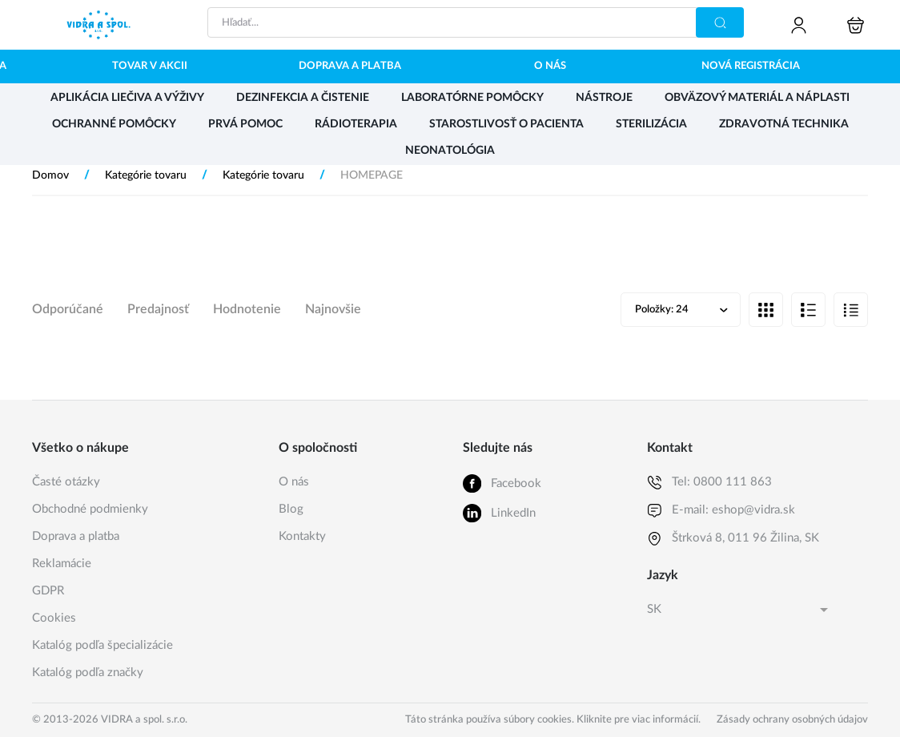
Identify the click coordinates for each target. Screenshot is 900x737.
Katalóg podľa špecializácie (102, 645)
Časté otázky (66, 482)
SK (654, 609)
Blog (291, 509)
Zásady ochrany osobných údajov (792, 720)
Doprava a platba (350, 66)
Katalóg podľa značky (87, 673)
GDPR (48, 591)
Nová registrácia (750, 66)
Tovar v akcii (149, 66)
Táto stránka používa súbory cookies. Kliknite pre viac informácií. (553, 720)
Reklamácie (61, 564)
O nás (550, 66)
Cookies (54, 618)
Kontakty (302, 536)
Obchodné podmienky (90, 509)
